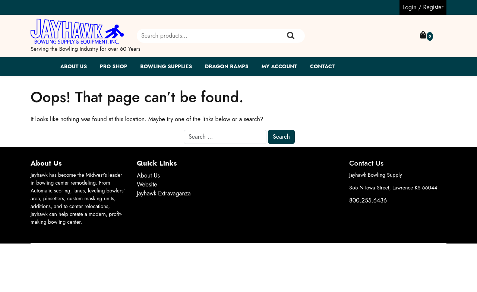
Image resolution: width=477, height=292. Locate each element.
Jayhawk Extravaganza (164, 193)
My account (279, 66)
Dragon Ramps (227, 66)
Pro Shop (113, 66)
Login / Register (422, 7)
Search (290, 36)
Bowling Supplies (166, 66)
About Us (73, 66)
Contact (322, 66)
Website (147, 184)
